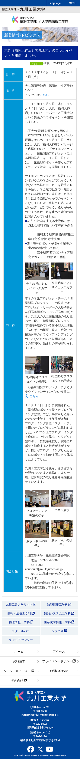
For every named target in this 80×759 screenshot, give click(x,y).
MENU (72, 3)
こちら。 (35, 396)
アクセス (59, 651)
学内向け (19, 680)
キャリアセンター (21, 639)
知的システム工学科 (59, 613)
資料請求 (19, 661)
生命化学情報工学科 (59, 622)
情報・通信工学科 (21, 613)
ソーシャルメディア (19, 671)
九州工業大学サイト (21, 604)
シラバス (59, 631)
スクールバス (21, 631)
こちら (44, 95)
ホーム (19, 651)
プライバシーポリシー (59, 661)
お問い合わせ (59, 671)
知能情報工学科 (59, 604)
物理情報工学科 (21, 622)
